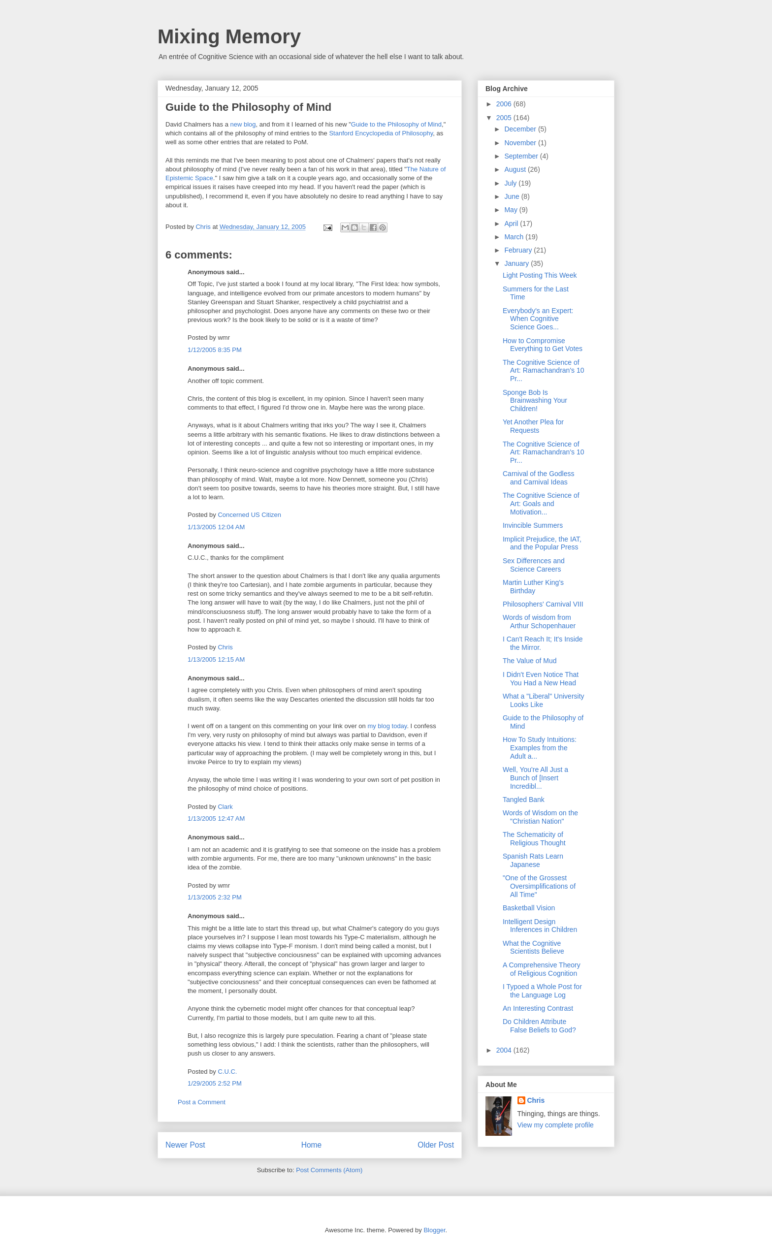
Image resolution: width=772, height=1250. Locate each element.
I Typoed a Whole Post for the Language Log (542, 991)
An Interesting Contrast (538, 1008)
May (511, 210)
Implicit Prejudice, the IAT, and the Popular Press (542, 543)
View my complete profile (555, 1125)
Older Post (436, 1145)
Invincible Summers (533, 525)
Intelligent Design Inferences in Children (540, 926)
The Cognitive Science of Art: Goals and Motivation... (541, 503)
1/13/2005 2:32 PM (215, 897)
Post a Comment (201, 1102)
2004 (505, 1050)
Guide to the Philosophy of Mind (396, 124)
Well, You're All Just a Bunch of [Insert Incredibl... (535, 778)
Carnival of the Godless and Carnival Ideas (539, 478)
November (521, 143)
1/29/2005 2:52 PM (215, 1083)
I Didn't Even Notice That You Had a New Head (541, 679)
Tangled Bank (524, 799)
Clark (225, 806)
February (519, 250)
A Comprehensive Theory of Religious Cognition (541, 969)
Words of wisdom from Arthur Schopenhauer (539, 621)
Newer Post (185, 1145)
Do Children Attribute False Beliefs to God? (539, 1026)
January (517, 263)
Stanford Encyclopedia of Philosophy (381, 133)
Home (311, 1145)
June (512, 196)
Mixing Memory (229, 36)
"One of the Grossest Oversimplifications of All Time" (539, 886)
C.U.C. (227, 1071)
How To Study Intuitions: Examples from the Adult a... (540, 748)
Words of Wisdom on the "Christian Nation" (540, 817)
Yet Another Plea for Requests (533, 426)
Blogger (434, 1230)
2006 (505, 104)
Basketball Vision (529, 908)
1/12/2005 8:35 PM (215, 349)
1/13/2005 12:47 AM (216, 818)
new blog (243, 124)
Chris (225, 647)
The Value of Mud (529, 661)
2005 (505, 118)
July (511, 183)
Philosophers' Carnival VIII (543, 604)
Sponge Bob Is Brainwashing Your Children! (535, 400)
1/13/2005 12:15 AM (216, 659)
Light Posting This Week (540, 275)
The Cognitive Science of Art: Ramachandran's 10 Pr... (543, 370)
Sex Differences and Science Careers (534, 565)
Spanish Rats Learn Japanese (533, 860)
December (521, 129)
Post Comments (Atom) (329, 1170)
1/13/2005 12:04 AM (216, 527)
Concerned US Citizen (249, 514)
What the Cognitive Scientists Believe (533, 947)
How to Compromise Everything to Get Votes (542, 345)
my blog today (387, 726)
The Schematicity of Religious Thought (534, 839)
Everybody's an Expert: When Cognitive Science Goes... (538, 319)
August (515, 169)
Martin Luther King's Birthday (533, 586)
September (522, 156)
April (512, 223)
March (514, 237)
